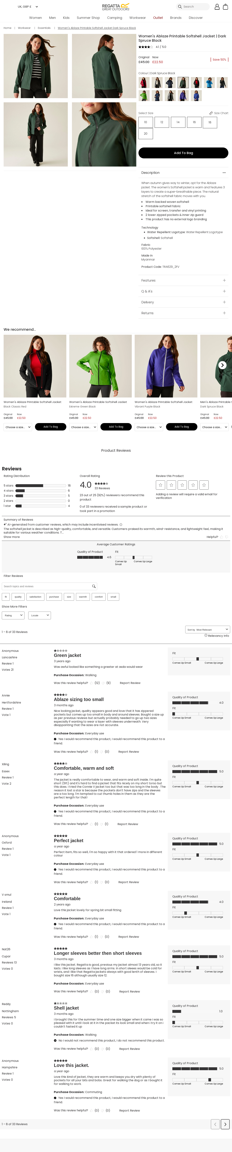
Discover (196, 17)
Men (52, 17)
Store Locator (123, 1134)
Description (150, 159)
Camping (114, 17)
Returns (147, 300)
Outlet (158, 17)
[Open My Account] (217, 7)
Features (148, 267)
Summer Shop (88, 17)
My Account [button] (50, 1134)
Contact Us (196, 1134)
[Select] (144, 121)
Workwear (137, 17)
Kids (66, 17)
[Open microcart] (225, 7)
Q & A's (146, 278)
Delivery (147, 289)
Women (35, 17)
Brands (176, 17)
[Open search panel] (193, 6)
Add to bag (183, 140)
